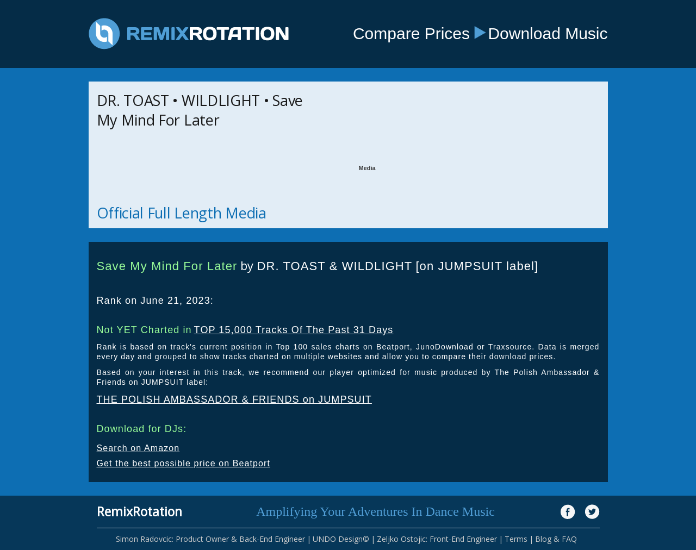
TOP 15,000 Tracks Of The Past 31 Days (294, 329)
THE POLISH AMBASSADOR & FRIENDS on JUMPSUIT (234, 399)
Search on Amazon (138, 448)
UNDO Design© (341, 539)
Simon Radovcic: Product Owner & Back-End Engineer (210, 539)
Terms (516, 539)
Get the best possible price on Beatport (184, 463)
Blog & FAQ (556, 539)
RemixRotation (139, 511)
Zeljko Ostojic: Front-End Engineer (437, 539)
